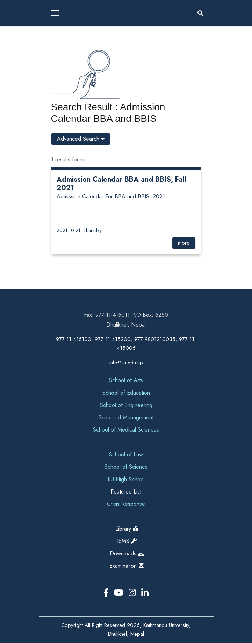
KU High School (126, 479)
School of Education (126, 393)
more (184, 243)
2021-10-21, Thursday (79, 230)
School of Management (126, 417)
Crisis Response (126, 504)
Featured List (126, 492)
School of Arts (126, 380)
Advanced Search (81, 139)
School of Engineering (126, 405)
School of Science (126, 467)
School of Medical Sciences (126, 430)
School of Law (126, 454)
